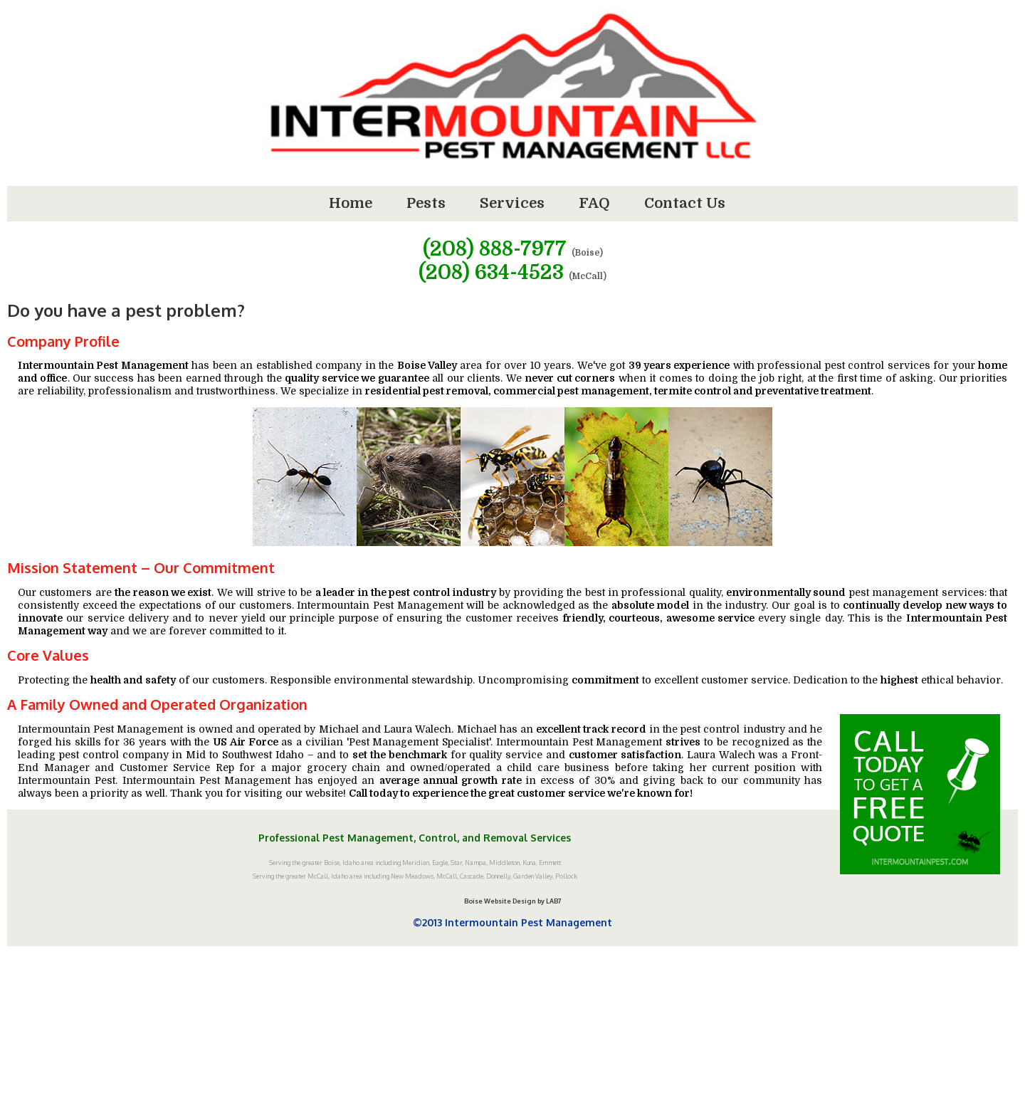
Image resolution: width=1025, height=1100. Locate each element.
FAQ (594, 203)
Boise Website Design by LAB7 (513, 901)
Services (512, 203)
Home (350, 203)
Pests (426, 203)
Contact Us (684, 203)
